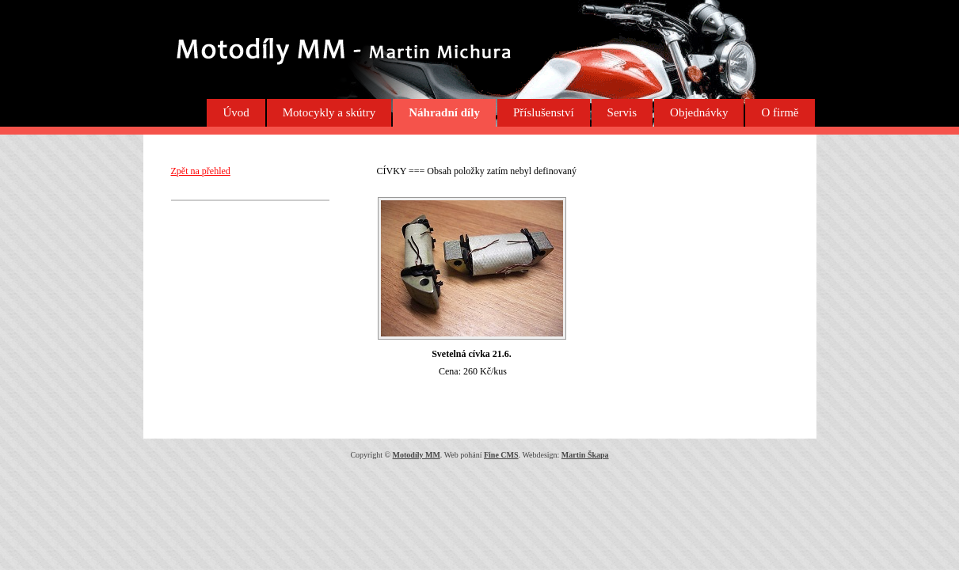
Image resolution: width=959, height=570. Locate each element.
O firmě (779, 112)
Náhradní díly (444, 112)
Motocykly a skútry (329, 112)
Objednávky (699, 112)
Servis (622, 112)
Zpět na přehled (200, 171)
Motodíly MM (416, 454)
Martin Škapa (585, 454)
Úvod (236, 112)
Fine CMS (501, 454)
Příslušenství (543, 112)
